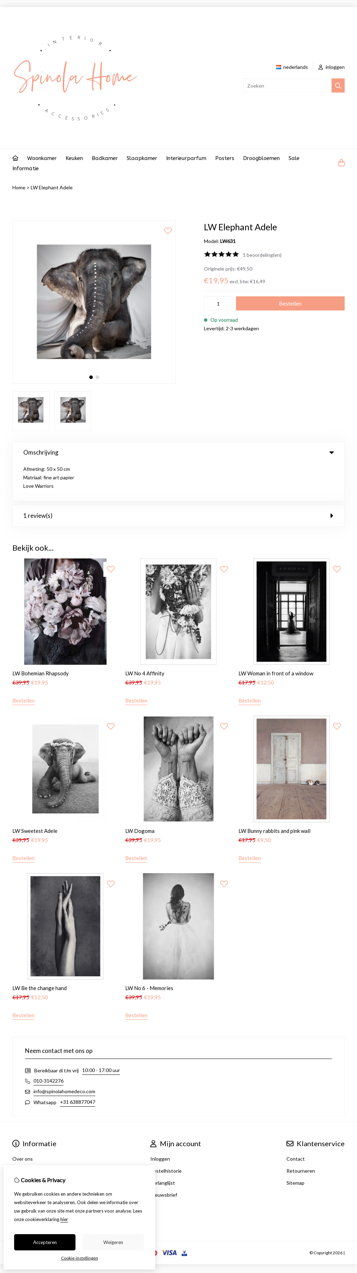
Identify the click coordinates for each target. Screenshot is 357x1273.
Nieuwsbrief (163, 1157)
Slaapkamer (142, 158)
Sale (294, 158)
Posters (224, 158)
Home (18, 187)
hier (64, 1219)
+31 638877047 (77, 1064)
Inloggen (160, 1121)
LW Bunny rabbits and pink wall (274, 793)
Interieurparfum (186, 158)
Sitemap (295, 1145)
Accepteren (45, 1242)
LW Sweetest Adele (35, 793)
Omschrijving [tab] (178, 452)
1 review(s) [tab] (178, 477)
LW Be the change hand (39, 950)
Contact (295, 1121)
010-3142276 (48, 1043)
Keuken (74, 158)
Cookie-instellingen (79, 1258)
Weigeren (113, 1242)
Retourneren (300, 1133)
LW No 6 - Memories (149, 950)
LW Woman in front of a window (275, 635)
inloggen (332, 67)
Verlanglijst (162, 1145)
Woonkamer (42, 158)
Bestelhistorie (166, 1133)
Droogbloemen (261, 158)
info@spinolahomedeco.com (64, 1053)
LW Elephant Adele (52, 187)
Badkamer (105, 158)
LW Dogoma (140, 793)
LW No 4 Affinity (144, 635)
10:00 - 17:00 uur (101, 1032)
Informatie (25, 168)
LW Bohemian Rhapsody (40, 635)
